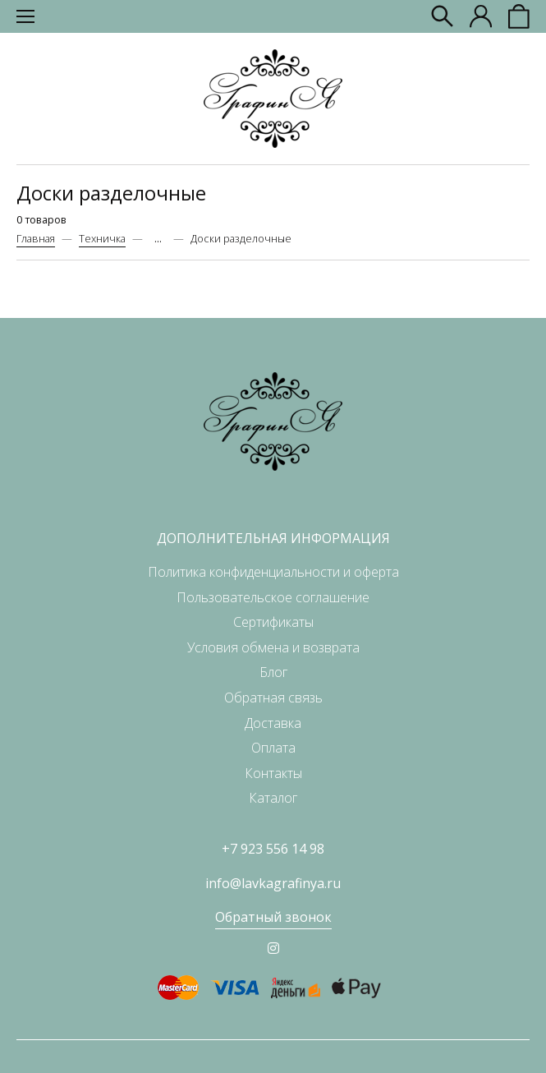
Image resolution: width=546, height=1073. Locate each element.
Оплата (273, 748)
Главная (35, 238)
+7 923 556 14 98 (273, 849)
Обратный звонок (273, 917)
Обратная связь (273, 697)
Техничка (102, 238)
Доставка (273, 723)
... (158, 239)
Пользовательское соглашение (273, 597)
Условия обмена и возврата (273, 647)
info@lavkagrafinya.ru (273, 883)
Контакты (273, 773)
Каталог (273, 798)
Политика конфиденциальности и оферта (273, 572)
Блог (273, 672)
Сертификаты (273, 622)
